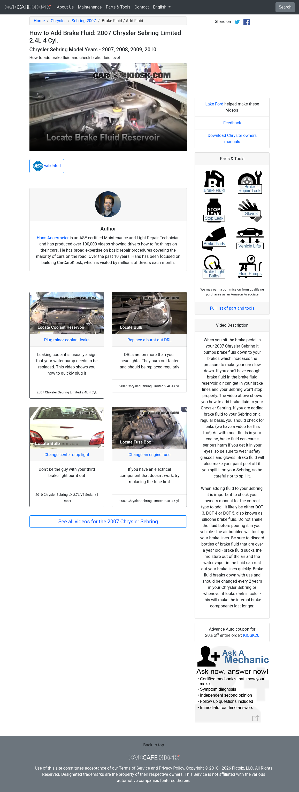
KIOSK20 (251, 635)
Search (285, 7)
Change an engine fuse (149, 454)
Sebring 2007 (84, 20)
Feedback (232, 122)
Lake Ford (214, 104)
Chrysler (58, 20)
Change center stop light (66, 454)
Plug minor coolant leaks (67, 339)
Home (39, 20)
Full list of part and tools (232, 308)
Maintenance (90, 7)
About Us (65, 7)
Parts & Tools (118, 7)
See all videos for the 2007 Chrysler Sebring (108, 521)
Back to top (153, 744)
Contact (141, 7)
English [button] (160, 7)
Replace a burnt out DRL (149, 339)
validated (47, 166)
